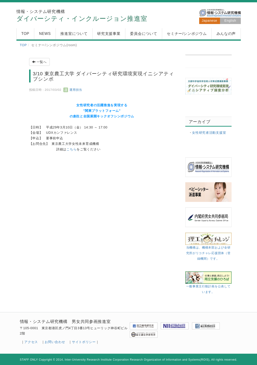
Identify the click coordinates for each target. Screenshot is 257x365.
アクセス (31, 342)
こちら (71, 149)
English (230, 20)
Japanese (209, 20)
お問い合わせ (55, 342)
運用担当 (72, 89)
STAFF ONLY (29, 359)
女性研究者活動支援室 (209, 132)
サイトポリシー (84, 342)
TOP (23, 45)
